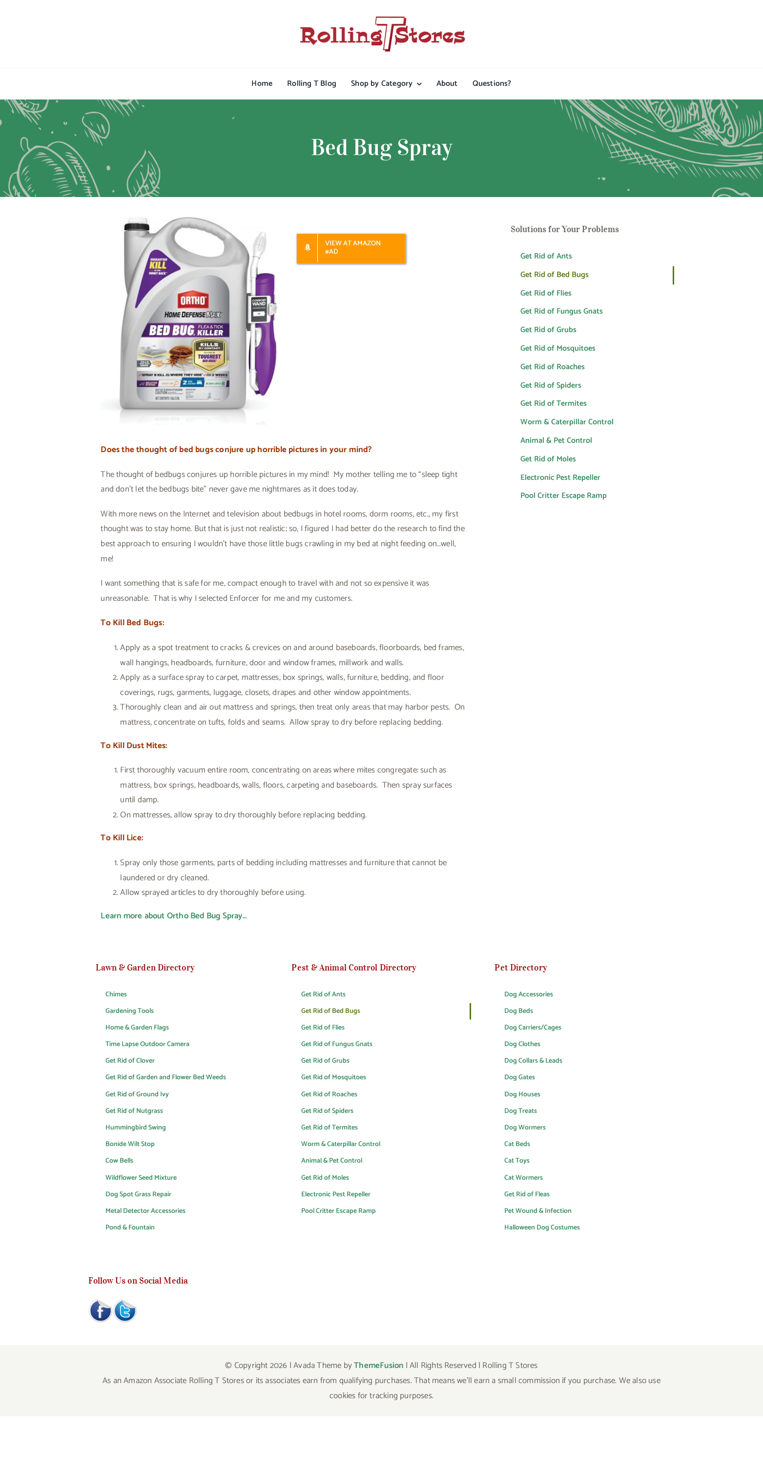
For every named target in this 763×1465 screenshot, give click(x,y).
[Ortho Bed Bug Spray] (189, 220)
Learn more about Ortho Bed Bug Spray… (174, 916)
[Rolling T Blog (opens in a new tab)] (311, 84)
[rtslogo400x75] (381, 19)
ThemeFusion (378, 1365)
